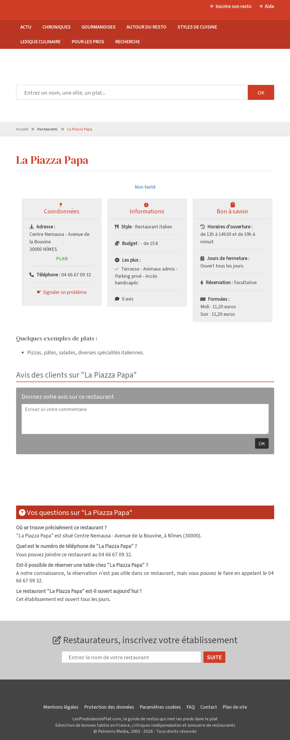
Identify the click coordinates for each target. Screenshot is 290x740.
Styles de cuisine (197, 27)
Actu (25, 27)
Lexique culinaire (40, 41)
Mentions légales (61, 706)
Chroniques (56, 27)
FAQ (190, 706)
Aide (269, 6)
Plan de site (235, 706)
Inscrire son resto (233, 6)
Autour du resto (146, 27)
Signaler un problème (65, 292)
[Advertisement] (145, 483)
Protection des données (109, 706)
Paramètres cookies (160, 706)
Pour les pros (88, 41)
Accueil (22, 129)
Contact (208, 706)
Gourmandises (98, 27)
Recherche (127, 41)
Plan (62, 258)
